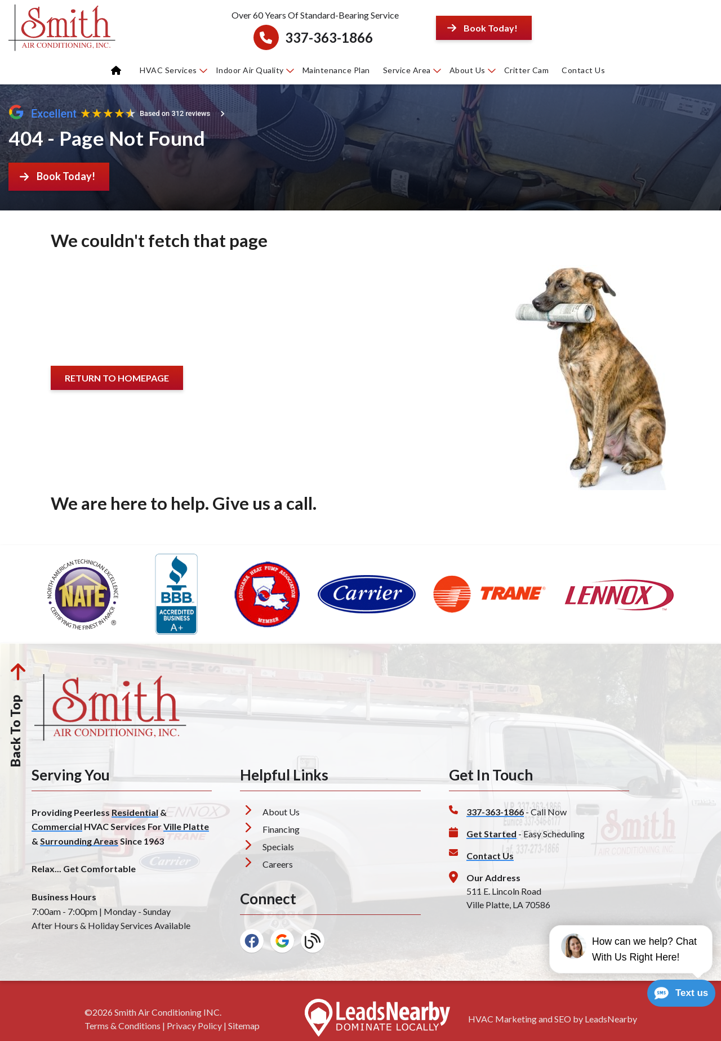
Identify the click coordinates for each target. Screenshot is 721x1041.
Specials (278, 846)
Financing (281, 829)
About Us (472, 70)
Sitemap (244, 1025)
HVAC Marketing (502, 1018)
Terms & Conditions (122, 1025)
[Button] (484, 28)
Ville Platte (186, 826)
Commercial (57, 826)
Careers (277, 864)
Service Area (412, 70)
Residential (135, 812)
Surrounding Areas (79, 841)
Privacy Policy (194, 1025)
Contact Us (583, 70)
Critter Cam (526, 70)
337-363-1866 (329, 37)
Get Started (491, 833)
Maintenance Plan (336, 70)
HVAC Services (173, 70)
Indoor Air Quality (255, 70)
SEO (562, 1018)
